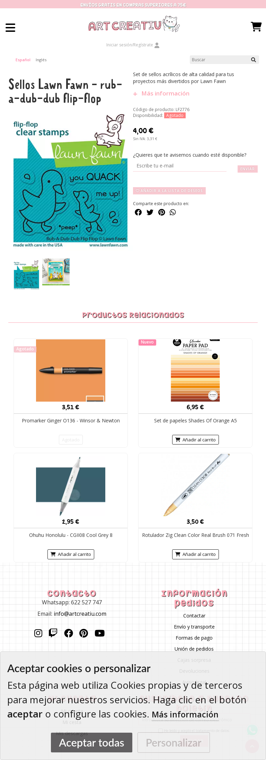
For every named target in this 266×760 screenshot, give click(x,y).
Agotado (71, 440)
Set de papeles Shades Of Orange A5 (195, 420)
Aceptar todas (91, 742)
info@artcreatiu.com (80, 613)
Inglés (41, 59)
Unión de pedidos (194, 648)
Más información (161, 93)
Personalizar (174, 742)
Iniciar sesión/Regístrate (133, 45)
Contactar (194, 615)
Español (23, 59)
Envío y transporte (194, 626)
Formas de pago (194, 637)
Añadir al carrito (195, 440)
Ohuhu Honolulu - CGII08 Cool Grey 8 (71, 535)
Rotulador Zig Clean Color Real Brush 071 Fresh (195, 535)
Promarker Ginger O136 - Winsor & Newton (71, 420)
